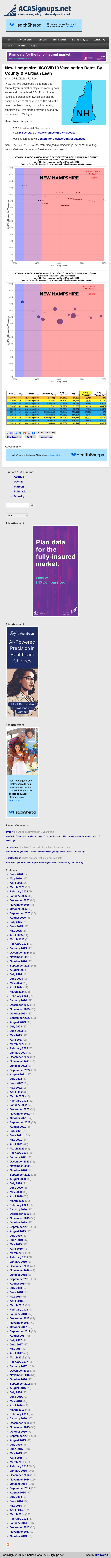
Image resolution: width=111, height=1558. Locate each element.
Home (7, 40)
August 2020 (18, 1179)
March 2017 (17, 1357)
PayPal (18, 481)
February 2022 (19, 1100)
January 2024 (18, 1000)
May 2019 (16, 1244)
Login (34, 46)
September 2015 (20, 1435)
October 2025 (18, 909)
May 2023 (16, 1035)
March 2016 (17, 1409)
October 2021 (18, 1118)
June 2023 (16, 1030)
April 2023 (16, 1039)
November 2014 (20, 1479)
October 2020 (18, 1170)
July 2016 (16, 1392)
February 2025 (19, 943)
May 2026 (16, 878)
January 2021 (18, 1157)
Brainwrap (101, 1555)
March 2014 (17, 1514)
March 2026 (17, 887)
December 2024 (19, 952)
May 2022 (16, 1087)
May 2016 (16, 1401)
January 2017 (18, 1366)
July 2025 (16, 922)
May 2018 (16, 1296)
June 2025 (16, 926)
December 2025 (19, 900)
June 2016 (16, 1396)
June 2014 (16, 1501)
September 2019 (20, 1227)
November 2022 (20, 1061)
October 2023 (18, 1013)
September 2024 (20, 965)
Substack (20, 491)
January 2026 (18, 896)
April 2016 (16, 1405)
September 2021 (20, 1122)
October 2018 (18, 1274)
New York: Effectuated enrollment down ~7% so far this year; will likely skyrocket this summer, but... (51, 836)
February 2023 (19, 1048)
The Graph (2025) (24, 40)
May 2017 (16, 1348)
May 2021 (16, 1139)
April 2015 (16, 1457)
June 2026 (16, 874)
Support (22, 46)
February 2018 (19, 1309)
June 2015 (16, 1448)
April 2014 (16, 1510)
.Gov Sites (42, 40)
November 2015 (20, 1427)
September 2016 (20, 1383)
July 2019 (16, 1235)
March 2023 (17, 1044)
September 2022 (20, 1070)
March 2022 (17, 1096)
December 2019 (19, 1213)
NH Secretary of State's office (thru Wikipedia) (46, 132)
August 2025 (18, 917)
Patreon (19, 486)
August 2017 (18, 1335)
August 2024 (18, 969)
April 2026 (16, 882)
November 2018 (20, 1270)
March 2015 (17, 1462)
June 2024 (16, 978)
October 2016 (18, 1379)
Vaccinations (46, 437)
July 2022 (16, 1078)
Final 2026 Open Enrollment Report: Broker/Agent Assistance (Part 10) (38, 862)
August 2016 (18, 1388)
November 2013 (20, 1531)
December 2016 (19, 1370)
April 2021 (16, 1144)
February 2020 (19, 1205)
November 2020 (20, 1165)
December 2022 (19, 1057)
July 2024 (16, 974)
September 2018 (20, 1279)
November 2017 (20, 1322)
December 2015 (19, 1422)
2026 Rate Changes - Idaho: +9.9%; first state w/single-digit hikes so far (38, 851)
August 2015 (18, 1440)
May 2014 (16, 1505)
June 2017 (16, 1344)
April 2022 (16, 1091)
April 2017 (16, 1353)
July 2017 (16, 1340)
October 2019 (18, 1222)
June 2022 (16, 1083)
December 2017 (19, 1318)
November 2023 (20, 1009)
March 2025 (17, 939)
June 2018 (16, 1292)
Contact (8, 46)
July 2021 (16, 1131)
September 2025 (20, 913)
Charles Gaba (13, 858)
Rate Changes (59, 40)
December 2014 (19, 1475)
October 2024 (18, 961)
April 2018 (16, 1300)
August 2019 (18, 1231)
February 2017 (19, 1361)
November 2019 (20, 1218)
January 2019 (18, 1261)
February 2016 (19, 1414)
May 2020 (16, 1192)
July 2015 (16, 1444)
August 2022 (18, 1074)
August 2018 (18, 1283)
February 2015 (19, 1466)
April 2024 (16, 987)
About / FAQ (100, 40)
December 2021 (19, 1109)
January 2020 (18, 1209)
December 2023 (19, 1004)
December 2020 (19, 1161)
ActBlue (19, 476)
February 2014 (19, 1518)
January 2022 (18, 1104)
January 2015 (18, 1470)
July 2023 (16, 1026)
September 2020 (20, 1174)
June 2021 (16, 1135)
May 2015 (16, 1453)
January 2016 (18, 1418)
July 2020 (16, 1183)
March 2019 (17, 1253)
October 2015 (18, 1431)
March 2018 (17, 1305)
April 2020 (16, 1196)
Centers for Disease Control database (61, 138)
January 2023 (18, 1052)
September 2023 (20, 1017)
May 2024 (16, 983)
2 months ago (78, 851)
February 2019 (19, 1257)
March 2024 (17, 991)
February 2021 (19, 1152)
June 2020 (16, 1187)
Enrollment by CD (80, 40)
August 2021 (18, 1126)
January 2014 (18, 1523)
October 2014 (18, 1483)
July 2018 (16, 1287)
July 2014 (16, 1496)
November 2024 (20, 956)
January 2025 (18, 948)
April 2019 (16, 1248)
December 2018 (19, 1266)
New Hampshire (14, 437)
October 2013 (18, 1536)
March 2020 (17, 1200)
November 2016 (20, 1375)
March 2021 (17, 1148)
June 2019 (16, 1240)
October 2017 (18, 1327)
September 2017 (20, 1331)
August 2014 (18, 1492)
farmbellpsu (12, 847)
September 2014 (20, 1488)
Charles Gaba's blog (46, 432)
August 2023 (18, 1022)
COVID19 (30, 437)
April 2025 (16, 935)
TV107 (9, 831)
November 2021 (20, 1113)
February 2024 (19, 996)
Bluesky (19, 496)
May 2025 (16, 930)
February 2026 (19, 891)
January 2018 (18, 1314)
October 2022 (18, 1065)
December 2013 (19, 1527)
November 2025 (20, 904)
